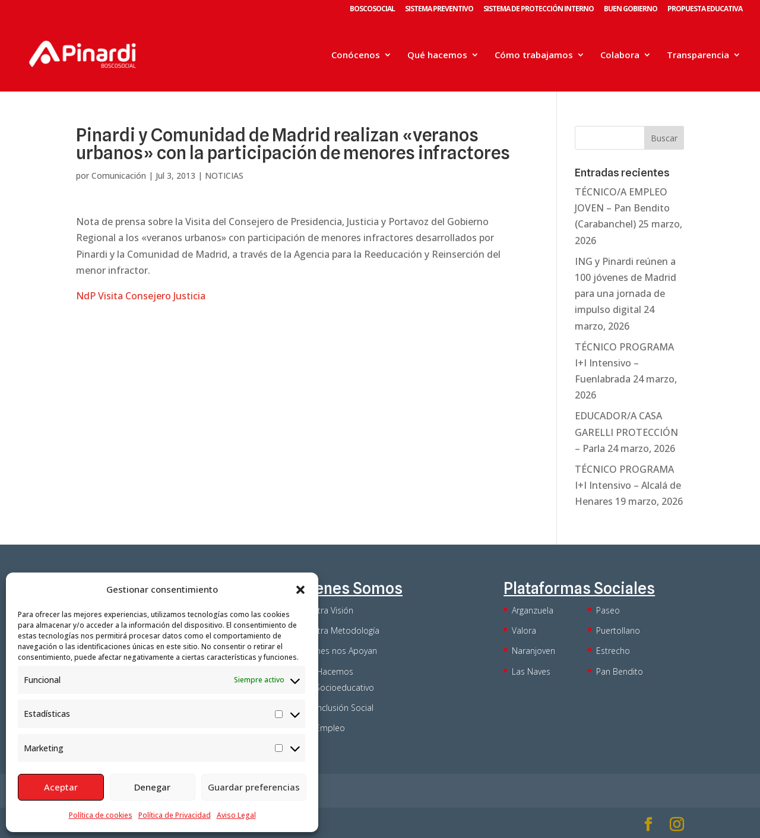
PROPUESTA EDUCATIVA (704, 9)
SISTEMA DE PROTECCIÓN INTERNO (538, 9)
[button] (300, 590)
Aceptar (61, 787)
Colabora (619, 55)
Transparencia (698, 55)
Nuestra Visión (325, 610)
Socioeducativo (344, 687)
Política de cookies (100, 815)
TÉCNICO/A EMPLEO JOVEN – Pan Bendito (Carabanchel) (622, 207)
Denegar (152, 787)
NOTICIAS (224, 175)
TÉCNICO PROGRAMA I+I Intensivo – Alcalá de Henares (628, 485)
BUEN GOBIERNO (630, 9)
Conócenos (355, 55)
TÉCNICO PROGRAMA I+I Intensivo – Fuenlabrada (624, 362)
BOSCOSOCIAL (372, 9)
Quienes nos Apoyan (337, 650)
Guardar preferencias (254, 787)
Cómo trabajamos (534, 55)
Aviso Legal (236, 815)
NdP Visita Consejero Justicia (140, 295)
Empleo (330, 727)
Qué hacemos (437, 55)
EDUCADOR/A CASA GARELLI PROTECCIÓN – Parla (626, 431)
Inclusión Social (344, 707)
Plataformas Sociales (579, 588)
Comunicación (118, 175)
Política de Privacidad (174, 815)
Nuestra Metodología (338, 630)
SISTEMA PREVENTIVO (439, 9)
